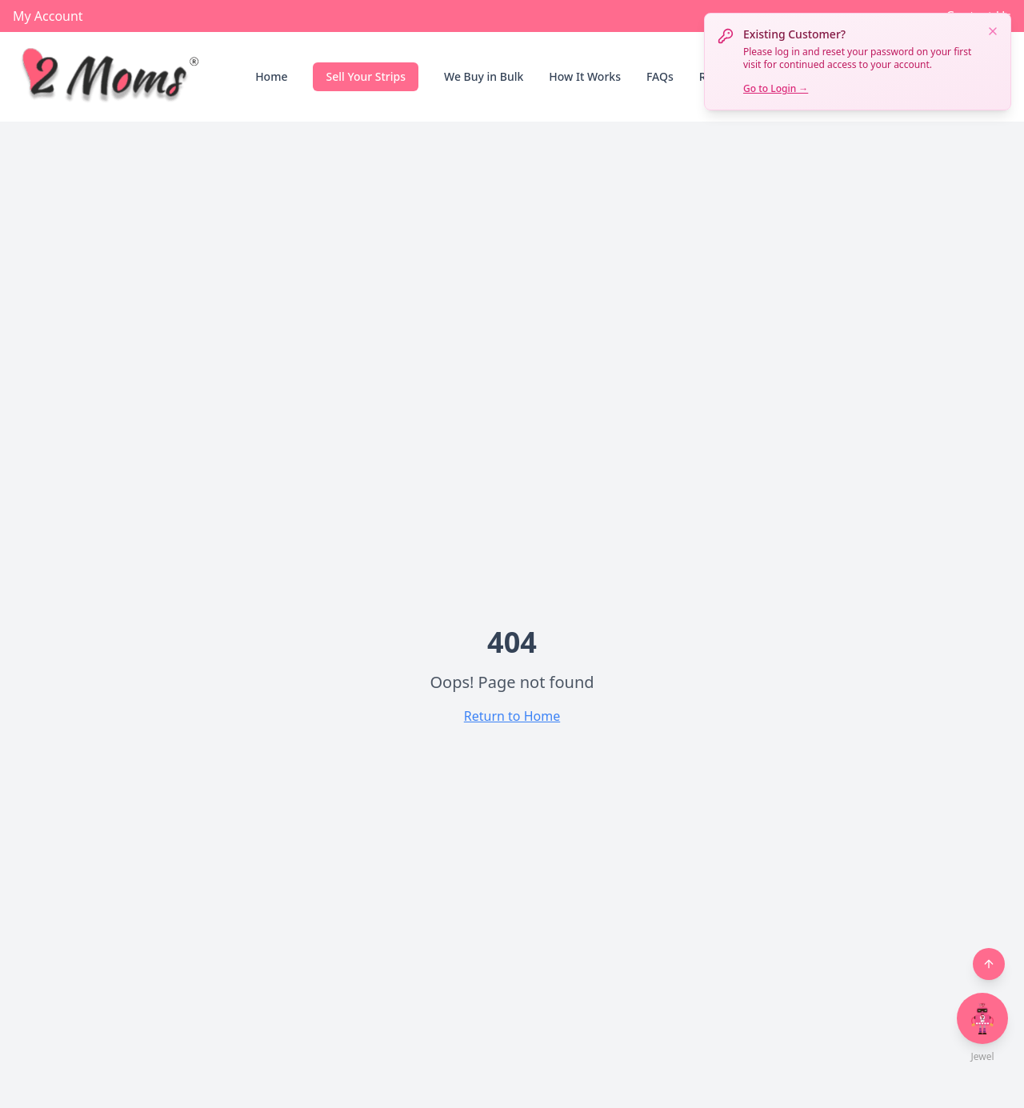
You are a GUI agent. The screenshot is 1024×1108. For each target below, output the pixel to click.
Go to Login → (775, 88)
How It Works (585, 76)
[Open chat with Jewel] (982, 1018)
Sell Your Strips (366, 76)
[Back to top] (989, 964)
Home (271, 76)
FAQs (660, 76)
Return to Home (512, 716)
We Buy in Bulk (483, 76)
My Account (48, 16)
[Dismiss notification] (993, 31)
